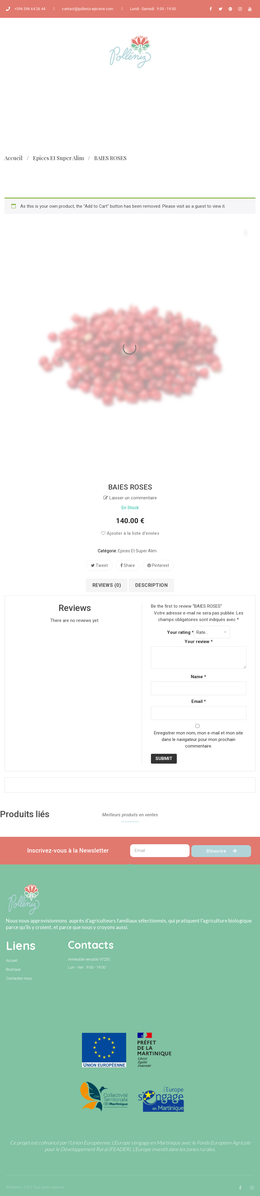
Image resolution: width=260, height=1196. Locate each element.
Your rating (180, 632)
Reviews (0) (106, 585)
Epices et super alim (58, 158)
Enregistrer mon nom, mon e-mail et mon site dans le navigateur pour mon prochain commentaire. (198, 739)
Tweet (99, 565)
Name (198, 676)
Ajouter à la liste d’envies (130, 533)
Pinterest (158, 565)
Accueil (13, 158)
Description (151, 585)
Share (127, 565)
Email (198, 701)
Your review (199, 641)
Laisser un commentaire (133, 498)
